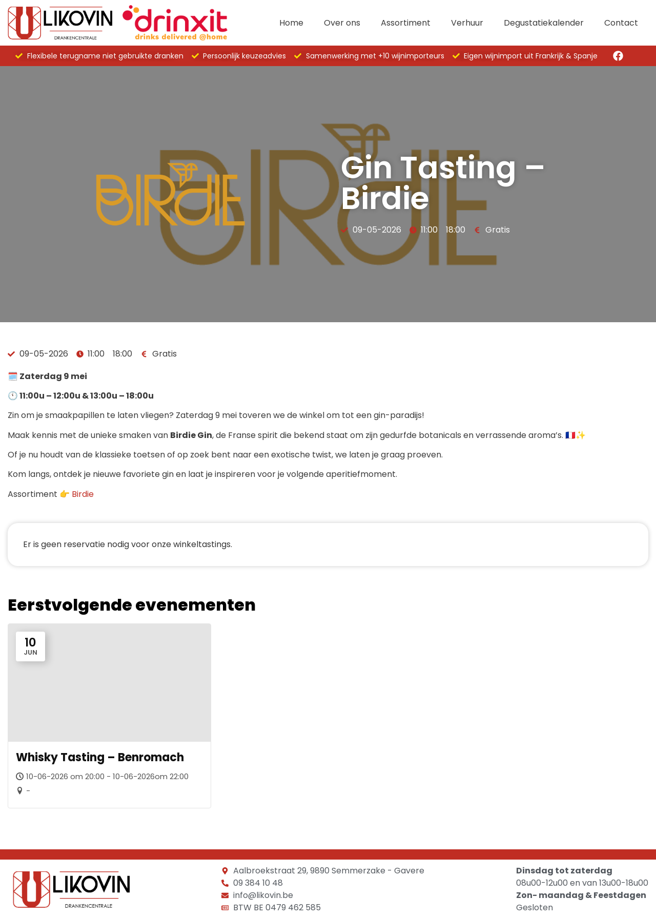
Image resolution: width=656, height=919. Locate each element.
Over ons (342, 23)
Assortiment (405, 23)
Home (291, 23)
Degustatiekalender (544, 23)
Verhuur (467, 23)
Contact (621, 23)
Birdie (83, 494)
